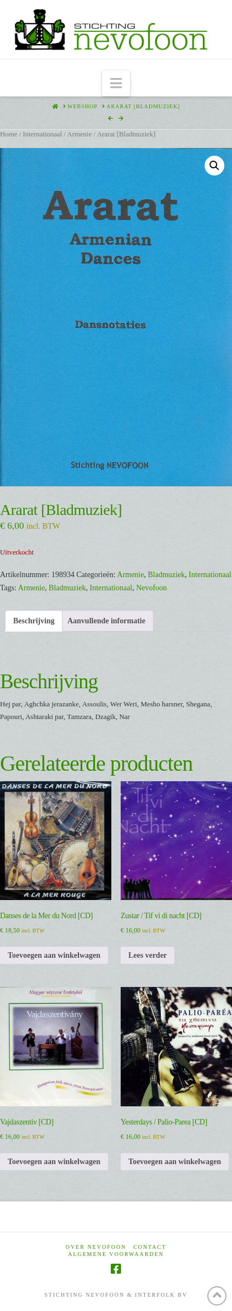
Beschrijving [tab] (33, 621)
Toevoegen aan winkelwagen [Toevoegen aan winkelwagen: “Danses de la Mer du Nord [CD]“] (54, 955)
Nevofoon (151, 588)
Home (8, 134)
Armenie (79, 134)
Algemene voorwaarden (116, 1254)
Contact (149, 1247)
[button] (116, 83)
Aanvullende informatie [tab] (106, 621)
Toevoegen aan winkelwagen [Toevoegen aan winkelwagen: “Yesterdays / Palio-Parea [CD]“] (174, 1162)
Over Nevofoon (96, 1247)
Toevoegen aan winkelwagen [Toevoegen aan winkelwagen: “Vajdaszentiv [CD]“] (54, 1162)
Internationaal (42, 134)
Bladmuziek (166, 575)
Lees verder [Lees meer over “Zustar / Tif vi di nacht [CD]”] (147, 955)
